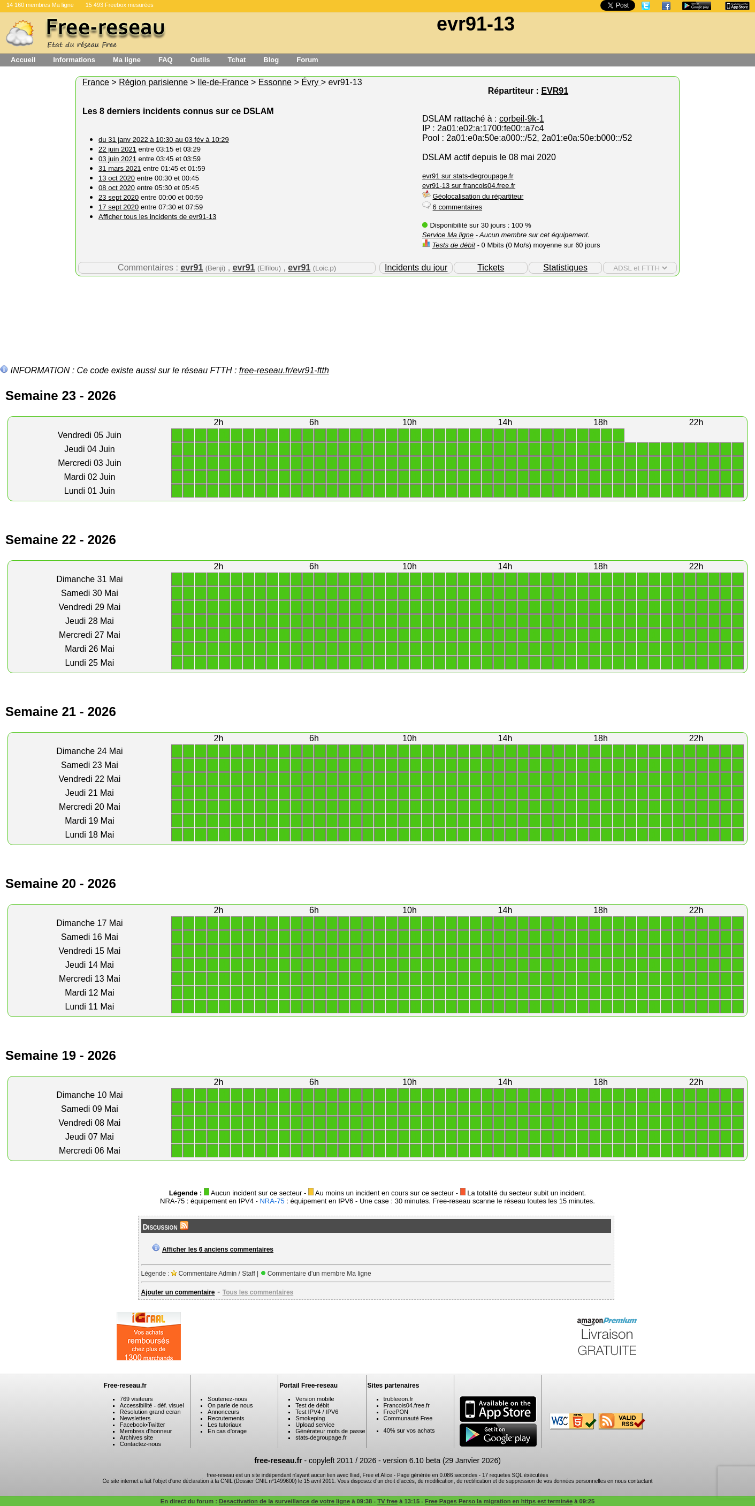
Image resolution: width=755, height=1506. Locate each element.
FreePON (396, 1412)
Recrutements (226, 1418)
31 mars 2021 (119, 168)
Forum (307, 60)
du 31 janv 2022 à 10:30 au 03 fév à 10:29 (163, 139)
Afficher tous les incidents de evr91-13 (157, 217)
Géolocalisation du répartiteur (478, 196)
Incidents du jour (416, 267)
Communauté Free (408, 1418)
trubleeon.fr (399, 1399)
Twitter (156, 1424)
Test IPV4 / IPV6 (316, 1412)
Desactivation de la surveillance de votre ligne (284, 1501)
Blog (271, 60)
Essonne (275, 82)
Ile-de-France (222, 82)
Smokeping (310, 1418)
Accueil (23, 60)
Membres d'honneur (146, 1431)
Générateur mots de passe (330, 1431)
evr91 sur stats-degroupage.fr (468, 176)
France (95, 82)
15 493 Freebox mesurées (120, 5)
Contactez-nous (140, 1444)
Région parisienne (153, 82)
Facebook (133, 1424)
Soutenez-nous (227, 1399)
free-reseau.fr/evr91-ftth (284, 370)
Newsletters (135, 1418)
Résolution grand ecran (150, 1412)
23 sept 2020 (118, 197)
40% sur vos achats (409, 1430)
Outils (200, 60)
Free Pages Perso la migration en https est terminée (499, 1501)
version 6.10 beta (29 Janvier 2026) (442, 1460)
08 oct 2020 (116, 188)
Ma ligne (127, 60)
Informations (74, 60)
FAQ (165, 60)
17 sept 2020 (118, 207)
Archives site (136, 1437)
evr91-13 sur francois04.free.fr (468, 186)
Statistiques (565, 267)
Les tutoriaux (224, 1424)
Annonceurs (223, 1412)
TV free (387, 1501)
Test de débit (312, 1405)
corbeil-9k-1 (521, 118)
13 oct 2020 (116, 178)
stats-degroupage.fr (320, 1437)
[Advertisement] (378, 311)
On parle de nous (230, 1405)
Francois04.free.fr (407, 1405)
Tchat (237, 60)
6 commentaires (457, 207)
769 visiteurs (136, 1399)
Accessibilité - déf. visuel (152, 1405)
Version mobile (314, 1399)
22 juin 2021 (117, 149)
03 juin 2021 (117, 159)
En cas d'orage (227, 1431)
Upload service (314, 1424)
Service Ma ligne (448, 235)
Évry (311, 82)
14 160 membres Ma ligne (40, 5)
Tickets (490, 267)
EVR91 (554, 90)
